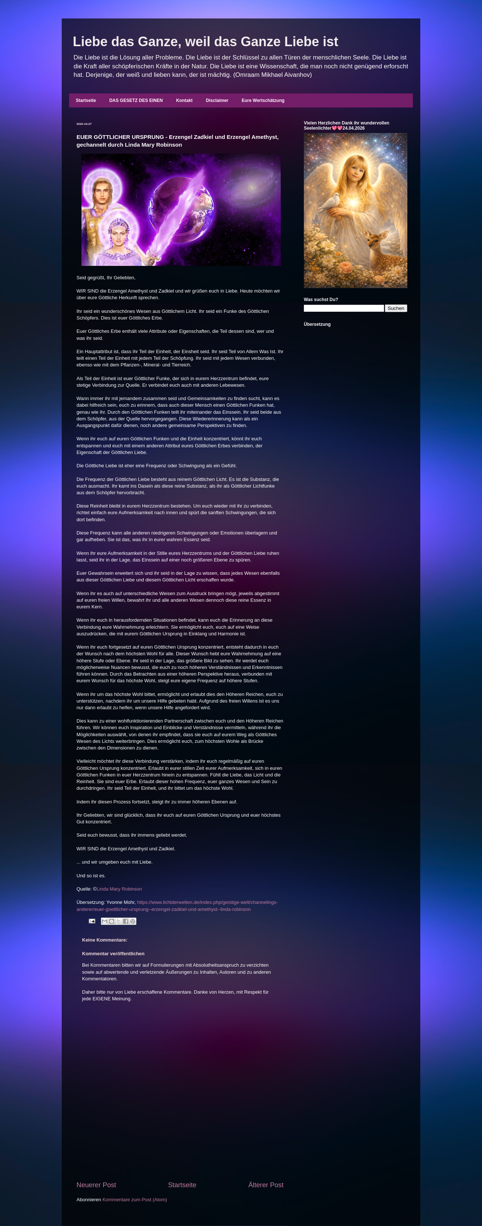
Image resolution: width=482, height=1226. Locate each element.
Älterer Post (266, 1185)
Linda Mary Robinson (119, 889)
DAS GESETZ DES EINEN (136, 100)
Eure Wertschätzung (263, 100)
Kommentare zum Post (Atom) (134, 1199)
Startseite (86, 100)
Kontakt (184, 100)
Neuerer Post (96, 1185)
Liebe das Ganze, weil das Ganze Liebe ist (205, 41)
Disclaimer (217, 100)
